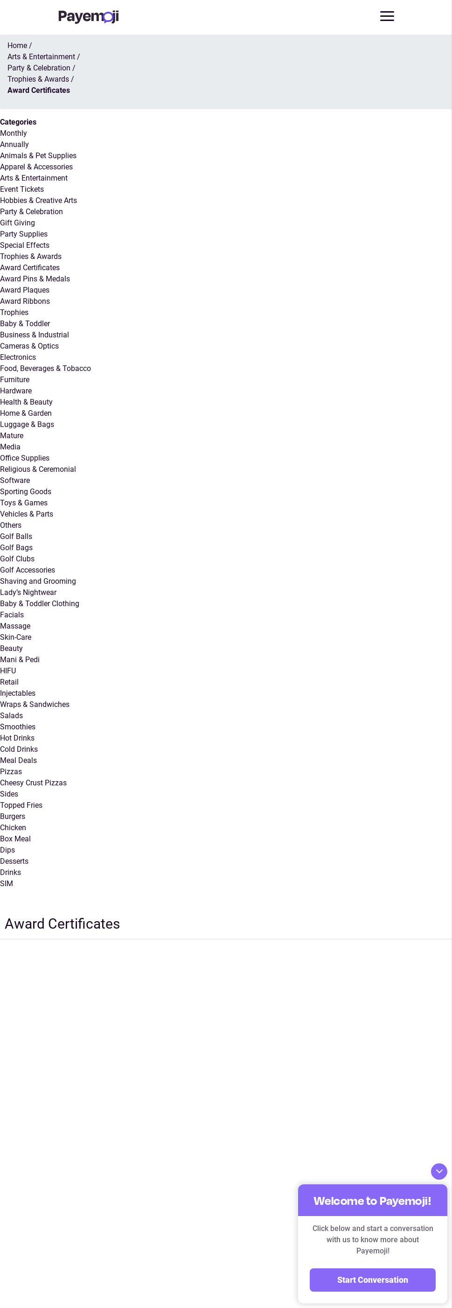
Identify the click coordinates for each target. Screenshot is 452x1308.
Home (17, 45)
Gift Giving (17, 222)
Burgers (12, 816)
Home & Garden (26, 413)
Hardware (16, 390)
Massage (15, 626)
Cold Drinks (19, 749)
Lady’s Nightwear (28, 592)
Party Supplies (24, 234)
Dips (7, 850)
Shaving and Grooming (38, 581)
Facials (12, 614)
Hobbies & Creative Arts (38, 200)
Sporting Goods (25, 491)
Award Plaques (24, 290)
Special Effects (24, 245)
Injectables (17, 693)
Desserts (14, 861)
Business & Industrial (34, 334)
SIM (6, 883)
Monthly (13, 133)
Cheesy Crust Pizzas (33, 782)
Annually (14, 144)
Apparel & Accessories (36, 166)
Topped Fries (21, 805)
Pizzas (11, 771)
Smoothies (17, 726)
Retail (9, 682)
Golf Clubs (17, 558)
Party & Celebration (31, 211)
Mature (11, 435)
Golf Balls (16, 536)
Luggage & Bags (27, 424)
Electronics (18, 357)
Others (10, 525)
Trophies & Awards (31, 256)
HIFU (8, 670)
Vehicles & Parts (26, 514)
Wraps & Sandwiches (35, 704)
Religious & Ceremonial (38, 469)
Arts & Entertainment (34, 178)
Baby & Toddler (25, 323)
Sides (9, 794)
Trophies (14, 312)
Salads (11, 715)
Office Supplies (24, 458)
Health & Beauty (26, 402)
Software (15, 480)
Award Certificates (30, 267)
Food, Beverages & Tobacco (45, 368)
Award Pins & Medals (35, 278)
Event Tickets (22, 189)
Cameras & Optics (29, 346)
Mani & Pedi (20, 659)
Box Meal (15, 838)
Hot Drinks (17, 738)
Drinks (10, 872)
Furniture (14, 379)
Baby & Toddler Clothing (39, 603)
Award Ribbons (25, 301)
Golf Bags (16, 547)
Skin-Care (15, 637)
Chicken (13, 827)
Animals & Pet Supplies (38, 155)
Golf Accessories (27, 570)
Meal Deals (18, 760)
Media (10, 446)
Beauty (11, 648)
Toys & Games (24, 502)
